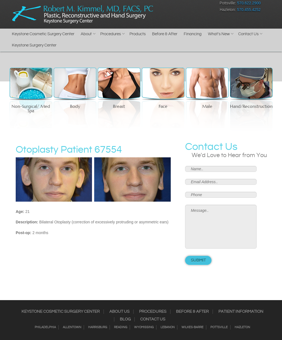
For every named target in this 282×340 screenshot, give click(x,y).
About (86, 34)
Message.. (221, 227)
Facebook (154, 4)
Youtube (203, 4)
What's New (219, 34)
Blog (125, 319)
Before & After (164, 34)
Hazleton (242, 327)
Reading (120, 327)
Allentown (72, 327)
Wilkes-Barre (192, 327)
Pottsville (219, 327)
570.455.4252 (249, 9)
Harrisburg (97, 327)
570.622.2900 (249, 3)
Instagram (164, 4)
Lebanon (168, 327)
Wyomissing (144, 327)
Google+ (193, 4)
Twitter (174, 4)
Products (137, 34)
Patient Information (240, 311)
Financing (193, 34)
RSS (183, 4)
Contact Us (248, 34)
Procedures (110, 34)
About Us (119, 311)
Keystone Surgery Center (34, 45)
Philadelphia (45, 327)
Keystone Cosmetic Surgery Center (43, 34)
